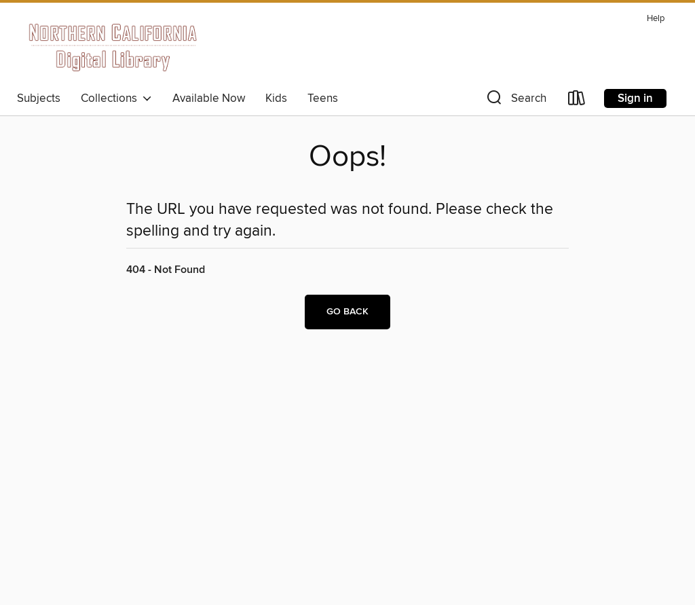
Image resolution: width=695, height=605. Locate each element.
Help (655, 19)
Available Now (208, 98)
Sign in (635, 98)
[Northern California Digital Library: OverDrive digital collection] (114, 46)
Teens (322, 98)
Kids (276, 98)
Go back (347, 312)
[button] (515, 101)
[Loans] (577, 101)
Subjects (38, 98)
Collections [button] (116, 98)
